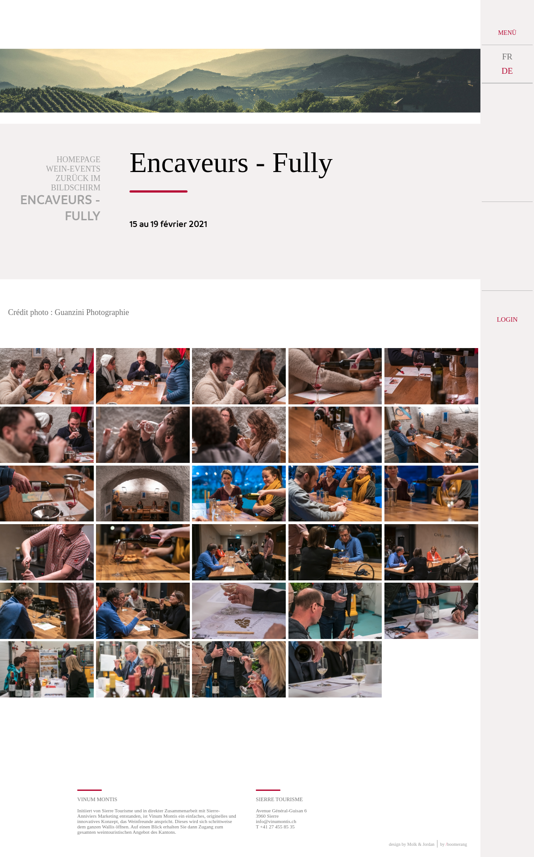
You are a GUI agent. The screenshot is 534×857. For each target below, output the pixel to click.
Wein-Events (73, 168)
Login (507, 319)
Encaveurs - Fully (60, 208)
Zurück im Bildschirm (75, 183)
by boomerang (453, 844)
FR (507, 56)
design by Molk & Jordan (411, 844)
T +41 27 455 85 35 (275, 826)
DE (507, 71)
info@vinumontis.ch (276, 821)
